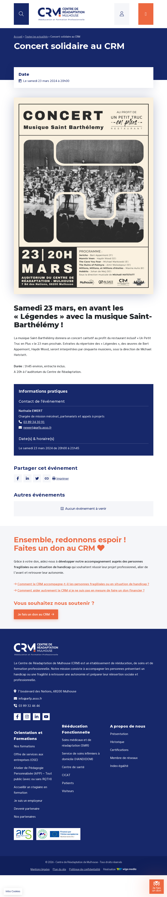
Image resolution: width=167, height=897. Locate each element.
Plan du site (59, 869)
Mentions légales (40, 869)
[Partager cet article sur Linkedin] (27, 478)
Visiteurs (68, 791)
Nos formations (24, 746)
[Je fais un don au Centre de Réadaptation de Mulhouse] (156, 886)
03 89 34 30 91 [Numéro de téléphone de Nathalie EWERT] (32, 422)
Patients (68, 783)
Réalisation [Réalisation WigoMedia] (120, 869)
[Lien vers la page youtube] (46, 716)
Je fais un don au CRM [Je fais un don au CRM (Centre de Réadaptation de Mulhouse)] (34, 614)
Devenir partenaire (26, 808)
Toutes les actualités (36, 36)
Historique (117, 742)
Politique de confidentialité (84, 869)
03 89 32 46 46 (27, 705)
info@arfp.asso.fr (28, 698)
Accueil (18, 36)
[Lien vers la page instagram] (26, 716)
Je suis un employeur (28, 800)
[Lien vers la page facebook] (17, 716)
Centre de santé (73, 767)
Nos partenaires (25, 816)
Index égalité (119, 766)
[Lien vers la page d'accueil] (61, 14)
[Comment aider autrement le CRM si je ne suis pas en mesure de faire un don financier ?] (79, 590)
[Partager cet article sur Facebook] (18, 478)
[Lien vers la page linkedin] (36, 716)
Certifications (119, 750)
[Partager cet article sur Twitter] (37, 478)
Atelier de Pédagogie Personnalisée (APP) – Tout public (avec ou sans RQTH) (33, 773)
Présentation (119, 734)
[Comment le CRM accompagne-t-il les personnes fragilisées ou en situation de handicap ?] (81, 584)
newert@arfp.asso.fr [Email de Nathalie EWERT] (35, 427)
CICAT (66, 775)
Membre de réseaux (124, 758)
